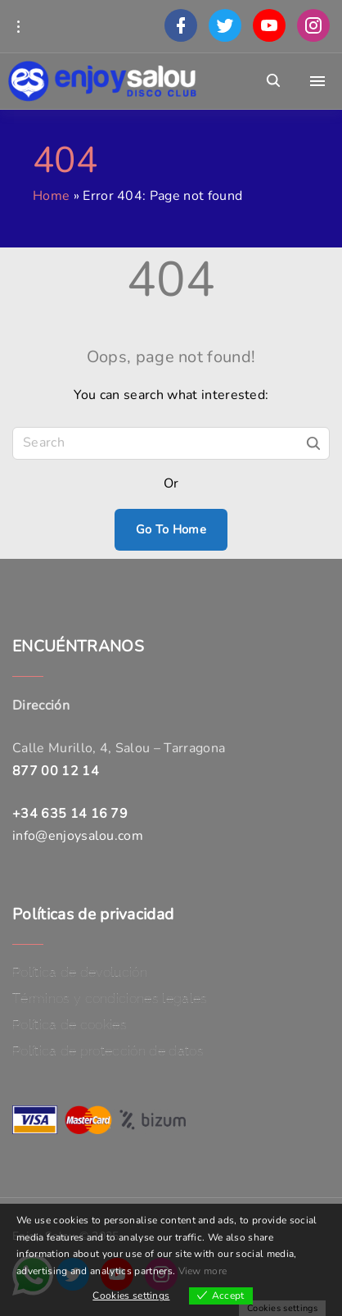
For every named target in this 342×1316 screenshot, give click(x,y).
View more (202, 1270)
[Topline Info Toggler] (18, 26)
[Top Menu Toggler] (317, 81)
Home (51, 196)
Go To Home (171, 529)
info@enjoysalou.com (77, 836)
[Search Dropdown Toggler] (273, 81)
